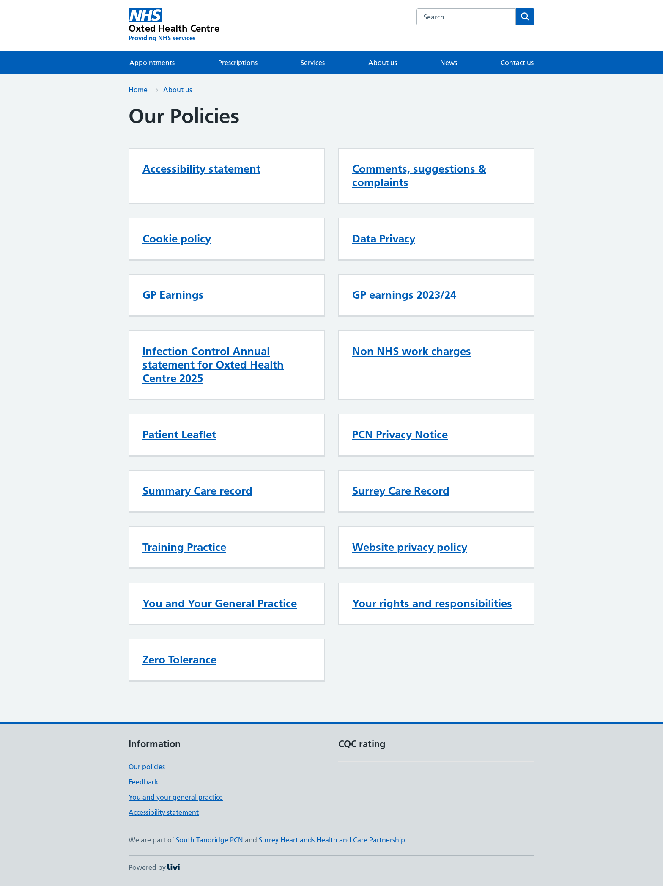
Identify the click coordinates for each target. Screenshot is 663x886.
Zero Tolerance (179, 659)
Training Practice (184, 547)
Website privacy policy (409, 547)
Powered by (154, 867)
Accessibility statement (201, 169)
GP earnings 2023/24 (404, 295)
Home (138, 89)
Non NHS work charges (411, 351)
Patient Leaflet (179, 434)
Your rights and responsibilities (432, 603)
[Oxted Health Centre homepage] (174, 25)
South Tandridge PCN (209, 840)
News (448, 62)
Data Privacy (383, 238)
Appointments (152, 62)
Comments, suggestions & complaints (419, 175)
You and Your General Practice (219, 603)
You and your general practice (176, 797)
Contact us (517, 62)
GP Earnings (173, 295)
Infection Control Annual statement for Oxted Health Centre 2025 (213, 364)
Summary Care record (197, 491)
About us (382, 62)
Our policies (147, 766)
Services (313, 62)
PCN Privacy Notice (400, 434)
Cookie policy (176, 238)
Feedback (144, 782)
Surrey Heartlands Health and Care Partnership (332, 840)
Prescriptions (238, 62)
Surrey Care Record (400, 491)
